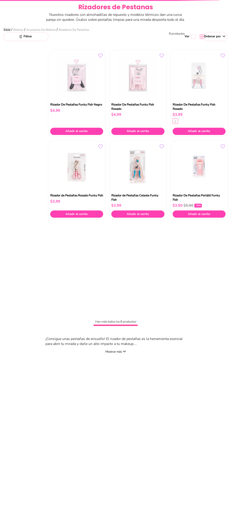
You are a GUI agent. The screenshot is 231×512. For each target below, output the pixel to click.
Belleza (18, 30)
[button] (175, 121)
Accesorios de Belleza (41, 30)
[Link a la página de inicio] (7, 30)
